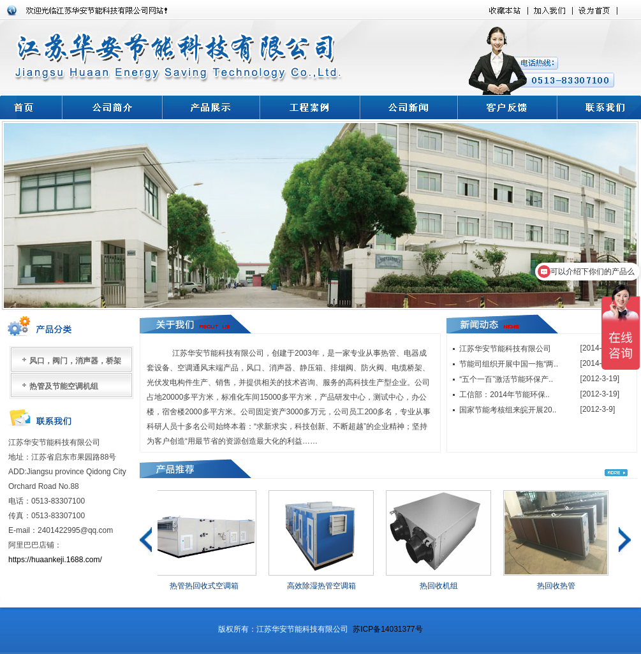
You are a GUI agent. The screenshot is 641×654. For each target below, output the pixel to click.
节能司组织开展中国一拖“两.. (508, 364)
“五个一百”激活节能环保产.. (506, 379)
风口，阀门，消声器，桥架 (75, 360)
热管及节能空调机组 (63, 386)
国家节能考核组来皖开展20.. (507, 409)
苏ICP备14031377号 (387, 629)
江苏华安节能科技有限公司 (505, 348)
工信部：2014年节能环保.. (504, 394)
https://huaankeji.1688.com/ (56, 559)
